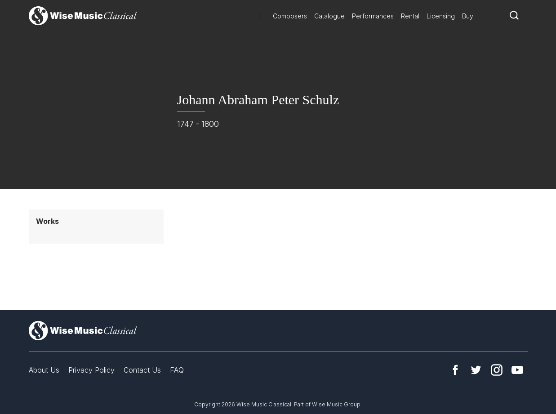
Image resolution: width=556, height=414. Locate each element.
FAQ (177, 369)
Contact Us (142, 369)
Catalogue (329, 16)
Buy (467, 16)
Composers (290, 16)
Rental (410, 16)
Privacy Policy (91, 369)
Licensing (441, 16)
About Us (44, 369)
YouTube (517, 370)
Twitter (476, 370)
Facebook (455, 370)
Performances (373, 16)
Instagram (497, 370)
